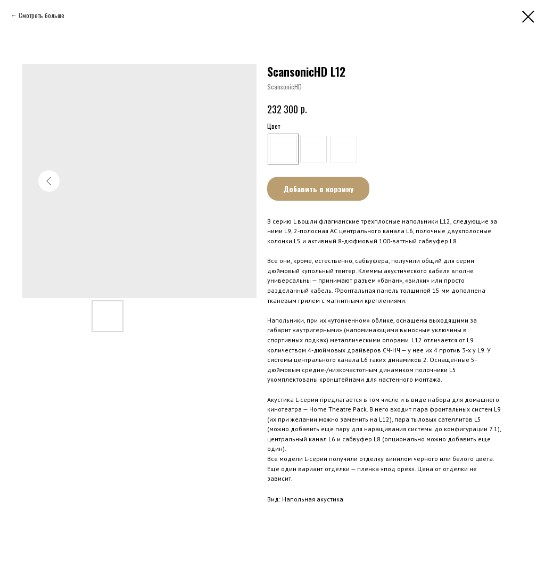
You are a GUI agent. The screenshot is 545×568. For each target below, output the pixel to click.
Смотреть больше (41, 15)
